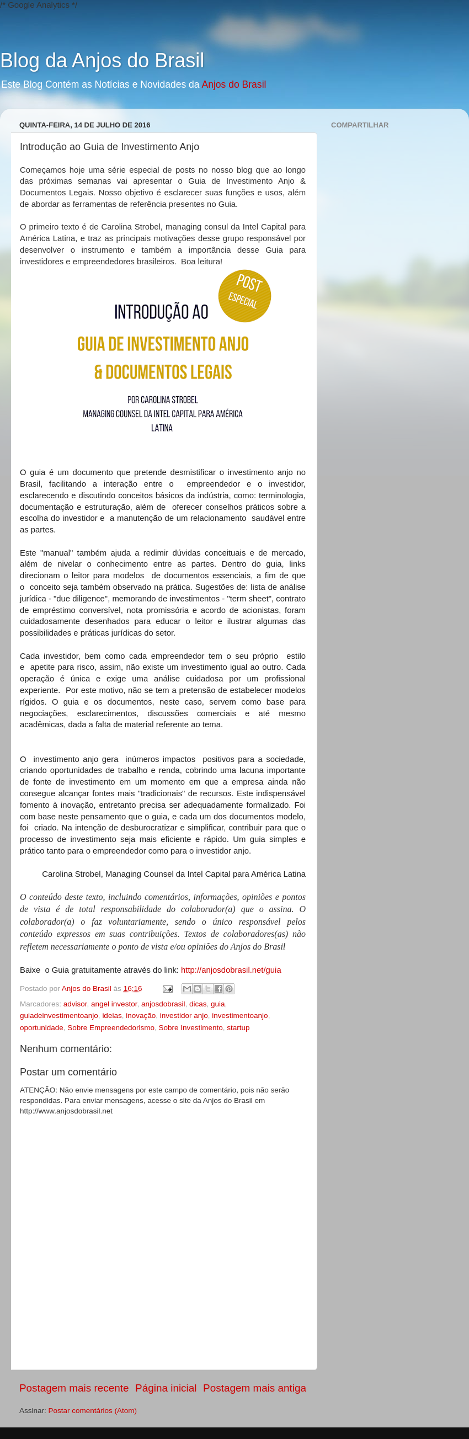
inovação (141, 1015)
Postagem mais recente (74, 1388)
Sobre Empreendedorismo (110, 1028)
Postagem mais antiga (254, 1388)
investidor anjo (184, 1015)
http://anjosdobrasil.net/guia (231, 970)
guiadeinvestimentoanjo (59, 1015)
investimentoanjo (240, 1015)
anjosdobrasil (163, 1004)
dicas (198, 1004)
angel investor (114, 1004)
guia (218, 1004)
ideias (111, 1015)
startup (238, 1028)
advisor (75, 1004)
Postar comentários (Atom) (93, 1410)
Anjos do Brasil (233, 84)
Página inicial (165, 1388)
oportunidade (41, 1028)
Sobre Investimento (190, 1028)
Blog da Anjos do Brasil (102, 60)
